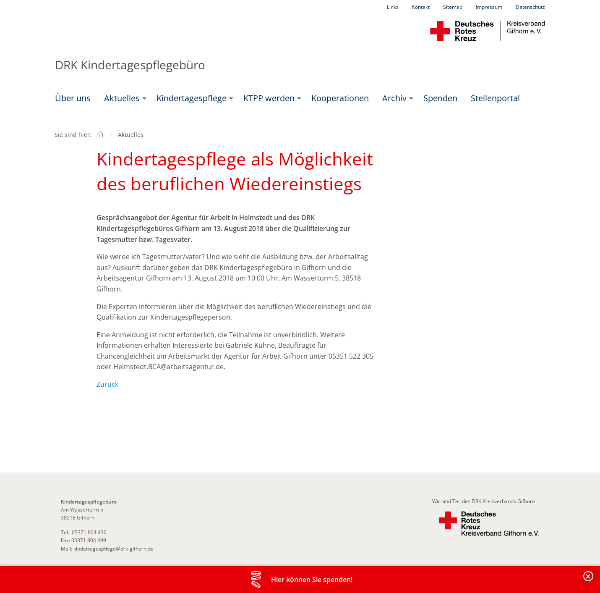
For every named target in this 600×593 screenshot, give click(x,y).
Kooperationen (340, 98)
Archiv (394, 98)
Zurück (107, 384)
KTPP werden (269, 98)
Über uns (73, 98)
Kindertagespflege (192, 98)
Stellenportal (495, 98)
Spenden (440, 98)
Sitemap (452, 6)
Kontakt (421, 6)
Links (393, 6)
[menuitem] (72, 98)
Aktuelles (122, 98)
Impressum (489, 6)
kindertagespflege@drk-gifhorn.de (113, 548)
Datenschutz (530, 6)
